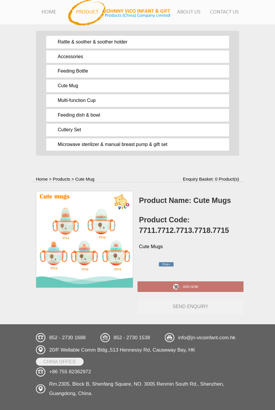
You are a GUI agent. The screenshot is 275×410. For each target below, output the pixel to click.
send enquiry (190, 306)
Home (42, 179)
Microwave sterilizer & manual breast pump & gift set (113, 144)
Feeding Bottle (73, 70)
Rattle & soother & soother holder (92, 41)
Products (61, 179)
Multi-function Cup (77, 100)
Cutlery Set (69, 129)
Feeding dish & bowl (79, 114)
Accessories (70, 56)
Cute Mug (68, 85)
